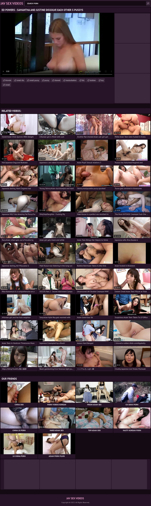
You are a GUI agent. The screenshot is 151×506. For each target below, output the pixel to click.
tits (83, 80)
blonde (8, 80)
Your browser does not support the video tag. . (57, 45)
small (7, 85)
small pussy (34, 80)
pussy (46, 80)
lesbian (93, 80)
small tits (20, 80)
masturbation (71, 80)
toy (102, 80)
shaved (57, 80)
